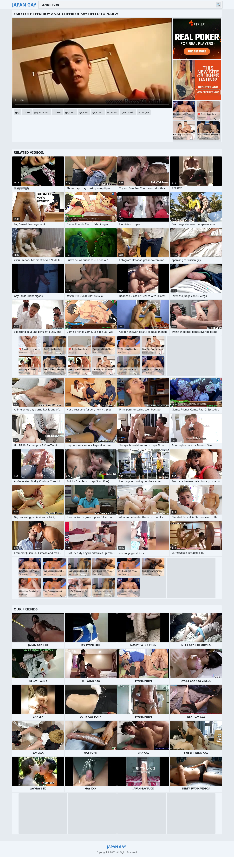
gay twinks (128, 112)
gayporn (70, 112)
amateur (112, 112)
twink (27, 112)
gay (17, 112)
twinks (57, 112)
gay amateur (42, 112)
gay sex (84, 112)
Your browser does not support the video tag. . (92, 63)
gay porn (97, 112)
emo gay (143, 112)
